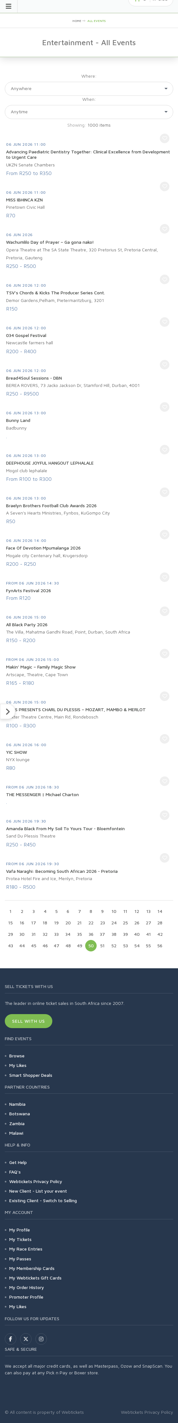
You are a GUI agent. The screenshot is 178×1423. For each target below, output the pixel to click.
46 (45, 945)
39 (125, 934)
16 (22, 922)
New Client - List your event (38, 1191)
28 (159, 922)
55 (148, 945)
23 (102, 922)
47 (56, 945)
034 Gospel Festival (26, 335)
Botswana (19, 1113)
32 (45, 934)
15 (10, 922)
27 (148, 922)
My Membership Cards (32, 1268)
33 (56, 934)
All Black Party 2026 (27, 624)
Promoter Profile (26, 1297)
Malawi (16, 1133)
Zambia (17, 1123)
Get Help (18, 1162)
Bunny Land (18, 420)
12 (137, 911)
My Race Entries (25, 1248)
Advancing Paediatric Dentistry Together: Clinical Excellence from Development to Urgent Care (88, 154)
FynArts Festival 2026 (28, 590)
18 (45, 922)
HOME (76, 21)
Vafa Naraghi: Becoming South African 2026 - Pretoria (62, 871)
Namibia (17, 1104)
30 (22, 934)
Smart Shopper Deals (30, 1075)
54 (137, 945)
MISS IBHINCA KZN (24, 199)
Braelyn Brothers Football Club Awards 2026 (51, 505)
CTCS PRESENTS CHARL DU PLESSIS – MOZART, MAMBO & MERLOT (76, 709)
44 (22, 945)
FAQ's (15, 1171)
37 (102, 934)
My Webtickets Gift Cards (35, 1277)
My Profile (19, 1229)
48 (68, 945)
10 (114, 911)
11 (125, 911)
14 (160, 911)
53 (125, 945)
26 (136, 922)
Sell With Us (28, 1021)
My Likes (17, 1065)
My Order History (26, 1287)
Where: (89, 76)
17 (33, 922)
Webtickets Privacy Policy (35, 1181)
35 (79, 934)
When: (89, 99)
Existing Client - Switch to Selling (43, 1200)
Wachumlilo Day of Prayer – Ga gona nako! (50, 242)
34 (67, 934)
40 (137, 934)
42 (160, 934)
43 (10, 945)
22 (90, 922)
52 (113, 945)
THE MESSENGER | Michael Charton (42, 794)
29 (10, 934)
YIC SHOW (16, 752)
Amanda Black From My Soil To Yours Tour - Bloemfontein (65, 828)
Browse (17, 1055)
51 (102, 945)
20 (68, 922)
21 (79, 922)
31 (34, 934)
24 (114, 922)
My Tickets (20, 1239)
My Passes (20, 1258)
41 (148, 934)
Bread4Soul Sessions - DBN (34, 378)
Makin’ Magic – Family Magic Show (41, 666)
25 (125, 922)
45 (33, 945)
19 (56, 922)
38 (114, 934)
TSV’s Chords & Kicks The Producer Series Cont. (55, 292)
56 (159, 945)
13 (148, 911)
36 (91, 934)
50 (91, 945)
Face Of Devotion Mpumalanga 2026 (43, 547)
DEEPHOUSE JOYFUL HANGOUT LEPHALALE (50, 463)
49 (79, 945)
